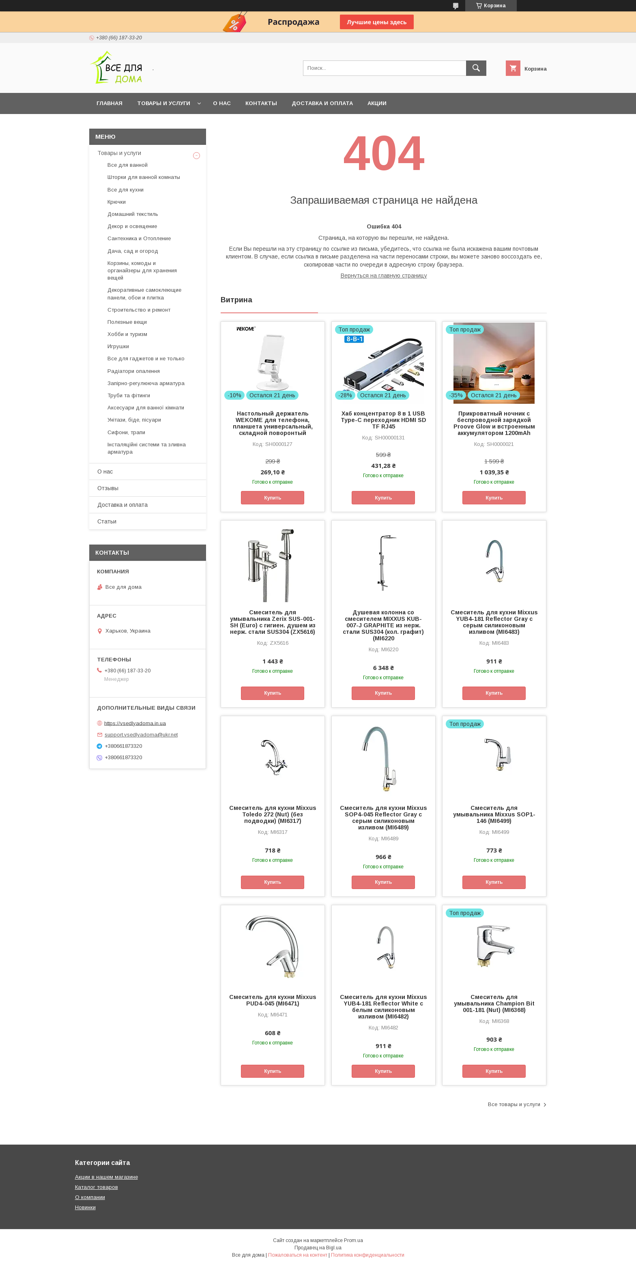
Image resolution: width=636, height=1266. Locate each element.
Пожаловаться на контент (297, 1255)
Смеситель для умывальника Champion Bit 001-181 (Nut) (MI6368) (494, 1003)
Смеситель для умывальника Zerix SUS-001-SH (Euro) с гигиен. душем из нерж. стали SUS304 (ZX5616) (273, 622)
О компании (90, 1197)
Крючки (116, 202)
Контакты (261, 103)
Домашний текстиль (132, 214)
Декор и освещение (132, 226)
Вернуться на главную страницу (384, 275)
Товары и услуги (163, 103)
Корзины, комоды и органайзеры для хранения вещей (142, 270)
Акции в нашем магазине (106, 1177)
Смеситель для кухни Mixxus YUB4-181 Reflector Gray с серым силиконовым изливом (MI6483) (494, 622)
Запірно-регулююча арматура (146, 383)
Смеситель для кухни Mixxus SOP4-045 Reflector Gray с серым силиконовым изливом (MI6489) (383, 818)
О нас (222, 103)
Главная (109, 103)
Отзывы (107, 488)
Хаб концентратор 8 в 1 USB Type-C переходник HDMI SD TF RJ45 (383, 420)
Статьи (106, 521)
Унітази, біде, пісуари (134, 420)
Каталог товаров (96, 1187)
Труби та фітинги (128, 395)
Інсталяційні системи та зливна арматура (146, 448)
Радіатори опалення (133, 371)
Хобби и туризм (127, 334)
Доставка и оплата (322, 103)
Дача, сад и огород (132, 251)
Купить (272, 498)
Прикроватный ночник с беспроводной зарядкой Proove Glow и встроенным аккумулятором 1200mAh (494, 423)
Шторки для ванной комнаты (143, 177)
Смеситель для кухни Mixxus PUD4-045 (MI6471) (272, 1000)
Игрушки (118, 346)
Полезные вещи (127, 322)
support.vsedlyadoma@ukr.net (141, 735)
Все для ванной (127, 165)
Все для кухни (125, 190)
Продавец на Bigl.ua (318, 1248)
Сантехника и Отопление (139, 238)
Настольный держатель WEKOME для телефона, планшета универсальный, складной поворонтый (273, 423)
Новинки (85, 1207)
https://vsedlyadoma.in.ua (135, 723)
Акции (377, 103)
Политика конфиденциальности (367, 1255)
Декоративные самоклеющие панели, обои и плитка (144, 293)
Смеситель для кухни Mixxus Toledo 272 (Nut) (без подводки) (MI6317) (272, 814)
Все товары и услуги (514, 1104)
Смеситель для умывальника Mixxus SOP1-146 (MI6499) (494, 814)
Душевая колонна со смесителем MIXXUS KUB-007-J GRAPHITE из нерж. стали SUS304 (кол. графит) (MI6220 (383, 625)
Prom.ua (353, 1240)
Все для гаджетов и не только (146, 358)
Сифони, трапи (126, 432)
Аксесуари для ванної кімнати (145, 408)
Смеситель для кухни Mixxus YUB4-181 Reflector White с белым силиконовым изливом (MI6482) (383, 1007)
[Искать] (476, 68)
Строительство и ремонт (138, 310)
